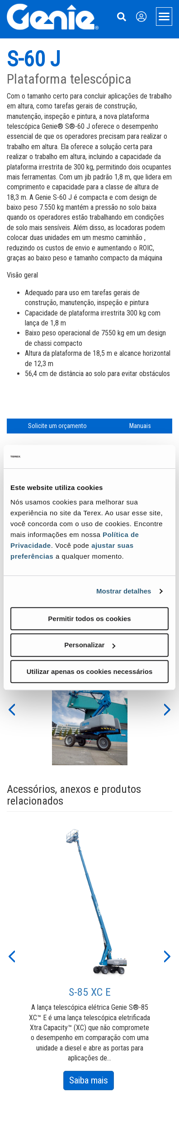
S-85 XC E (90, 992)
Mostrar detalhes (123, 591)
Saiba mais (91, 1082)
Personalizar (89, 645)
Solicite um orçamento (57, 425)
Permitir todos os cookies (89, 618)
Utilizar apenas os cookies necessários (89, 671)
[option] (89, 708)
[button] (11, 709)
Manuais (140, 425)
